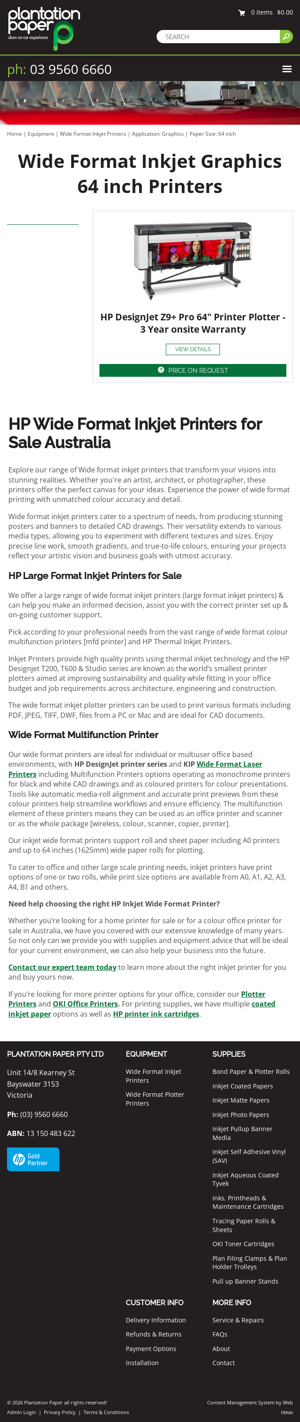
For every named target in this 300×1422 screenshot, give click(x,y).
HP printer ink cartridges (156, 1014)
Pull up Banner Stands (245, 1281)
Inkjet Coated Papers (242, 1086)
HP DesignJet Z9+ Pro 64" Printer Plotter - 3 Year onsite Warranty (192, 323)
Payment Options (151, 1348)
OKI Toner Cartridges (243, 1244)
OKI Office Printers (85, 1004)
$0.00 (285, 12)
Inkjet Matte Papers (241, 1100)
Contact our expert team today (62, 967)
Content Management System (240, 1402)
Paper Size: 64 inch (213, 133)
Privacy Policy (60, 1412)
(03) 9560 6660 (37, 1114)
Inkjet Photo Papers (240, 1114)
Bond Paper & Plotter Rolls (251, 1071)
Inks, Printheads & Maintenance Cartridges (248, 1202)
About (221, 1348)
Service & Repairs (238, 1320)
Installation (142, 1363)
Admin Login (21, 1412)
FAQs (219, 1334)
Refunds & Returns (154, 1334)
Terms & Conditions (106, 1412)
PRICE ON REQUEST (198, 370)
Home (14, 133)
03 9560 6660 (59, 69)
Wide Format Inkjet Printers (93, 133)
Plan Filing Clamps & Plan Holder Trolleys (249, 1262)
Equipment (41, 133)
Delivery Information (156, 1320)
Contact (223, 1363)
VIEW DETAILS (193, 349)
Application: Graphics (158, 133)
